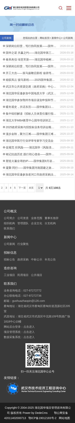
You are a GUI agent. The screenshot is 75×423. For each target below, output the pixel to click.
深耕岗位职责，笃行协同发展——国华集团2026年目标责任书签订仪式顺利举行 (31, 66)
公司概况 (10, 211)
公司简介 (9, 218)
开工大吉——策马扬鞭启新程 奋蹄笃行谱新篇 (31, 73)
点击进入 (29, 326)
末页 (31, 187)
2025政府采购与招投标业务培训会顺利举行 (31, 127)
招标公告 (9, 259)
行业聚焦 (23, 244)
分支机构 (50, 223)
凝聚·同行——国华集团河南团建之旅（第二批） (31, 167)
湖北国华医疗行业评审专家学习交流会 (29, 140)
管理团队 (23, 223)
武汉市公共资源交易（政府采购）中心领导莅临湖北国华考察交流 (31, 86)
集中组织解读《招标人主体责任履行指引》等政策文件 (31, 113)
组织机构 (9, 223)
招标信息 (10, 252)
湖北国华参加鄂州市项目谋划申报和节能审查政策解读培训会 (31, 100)
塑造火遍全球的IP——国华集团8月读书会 (31, 161)
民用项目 (23, 275)
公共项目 (36, 275)
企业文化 (36, 223)
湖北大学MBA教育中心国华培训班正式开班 (31, 120)
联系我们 (9, 228)
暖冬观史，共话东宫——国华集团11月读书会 (31, 106)
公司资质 (23, 218)
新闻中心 (56, 38)
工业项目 (9, 275)
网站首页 (44, 38)
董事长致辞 (52, 218)
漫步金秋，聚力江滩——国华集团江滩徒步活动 (31, 133)
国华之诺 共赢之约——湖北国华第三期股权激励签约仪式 (31, 52)
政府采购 (23, 259)
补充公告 (50, 259)
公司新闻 (68, 38)
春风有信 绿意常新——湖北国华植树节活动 (31, 59)
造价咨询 (10, 268)
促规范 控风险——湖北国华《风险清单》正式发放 (31, 147)
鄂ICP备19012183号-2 (42, 418)
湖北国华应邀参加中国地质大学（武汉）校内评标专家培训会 (31, 93)
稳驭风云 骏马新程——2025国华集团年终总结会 (31, 79)
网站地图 (64, 418)
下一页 (22, 187)
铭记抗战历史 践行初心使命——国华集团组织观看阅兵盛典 (31, 154)
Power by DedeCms (35, 412)
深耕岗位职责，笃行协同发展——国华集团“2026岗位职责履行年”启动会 (31, 46)
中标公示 (36, 259)
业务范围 (36, 218)
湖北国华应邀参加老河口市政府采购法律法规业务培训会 (31, 174)
